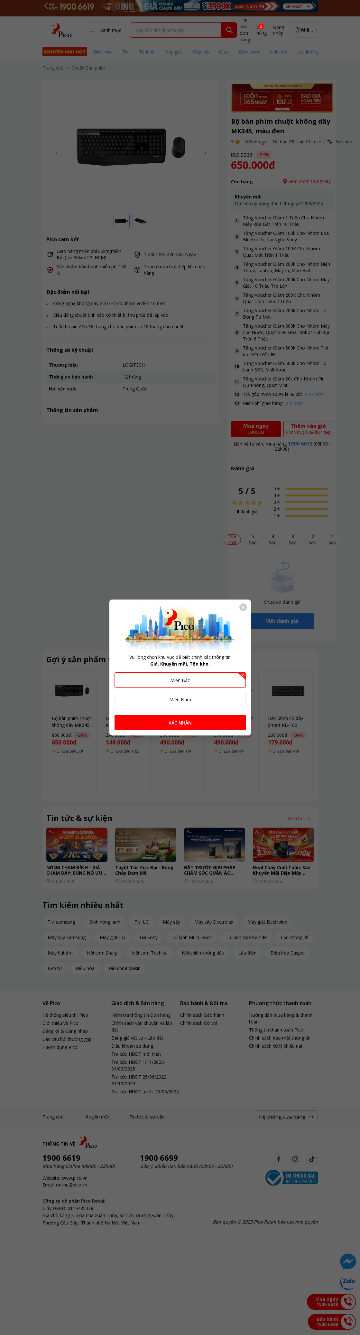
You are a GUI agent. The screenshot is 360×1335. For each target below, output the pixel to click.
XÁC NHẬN (180, 723)
